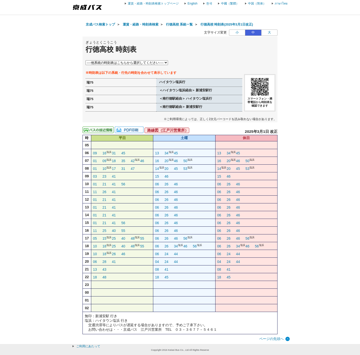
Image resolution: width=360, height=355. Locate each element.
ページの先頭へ (271, 339)
